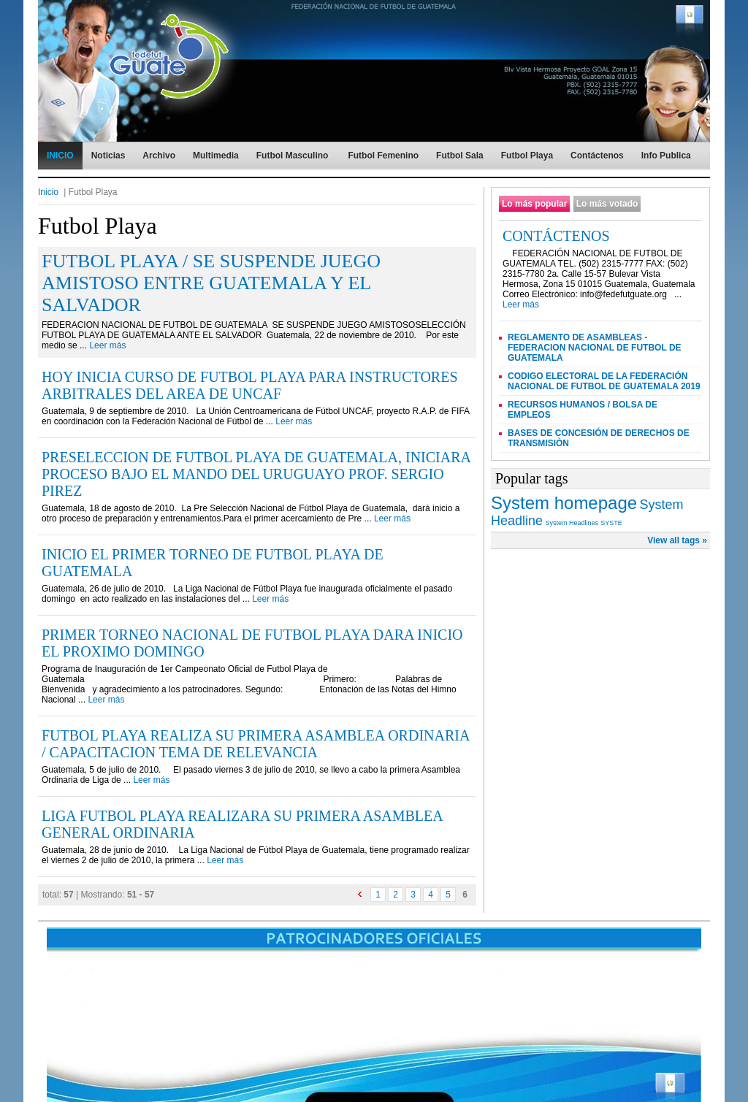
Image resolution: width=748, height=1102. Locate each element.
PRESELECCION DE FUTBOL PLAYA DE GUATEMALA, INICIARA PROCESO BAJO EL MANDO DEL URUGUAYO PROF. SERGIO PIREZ (256, 474)
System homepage (564, 503)
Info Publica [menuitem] (666, 155)
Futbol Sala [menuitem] (460, 155)
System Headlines (571, 523)
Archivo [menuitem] (158, 155)
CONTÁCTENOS (556, 236)
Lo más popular (534, 204)
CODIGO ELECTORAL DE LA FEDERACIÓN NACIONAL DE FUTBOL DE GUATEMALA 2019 (604, 381)
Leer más (107, 345)
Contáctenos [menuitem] (597, 155)
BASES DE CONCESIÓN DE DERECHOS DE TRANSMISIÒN (599, 438)
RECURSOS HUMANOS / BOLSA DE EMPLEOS (582, 409)
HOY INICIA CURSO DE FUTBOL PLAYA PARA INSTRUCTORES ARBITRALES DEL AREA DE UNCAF (250, 385)
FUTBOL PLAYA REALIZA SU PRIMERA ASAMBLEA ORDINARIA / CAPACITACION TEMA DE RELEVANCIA (255, 743)
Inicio (48, 192)
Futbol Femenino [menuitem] (383, 155)
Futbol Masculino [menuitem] (292, 155)
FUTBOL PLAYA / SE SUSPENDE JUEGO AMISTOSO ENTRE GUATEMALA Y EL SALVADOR (211, 282)
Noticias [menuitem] (108, 155)
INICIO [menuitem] (60, 155)
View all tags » (677, 540)
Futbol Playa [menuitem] (527, 155)
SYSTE (611, 523)
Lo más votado (607, 204)
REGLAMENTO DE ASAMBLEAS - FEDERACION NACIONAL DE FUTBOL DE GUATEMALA (595, 347)
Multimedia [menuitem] (216, 155)
